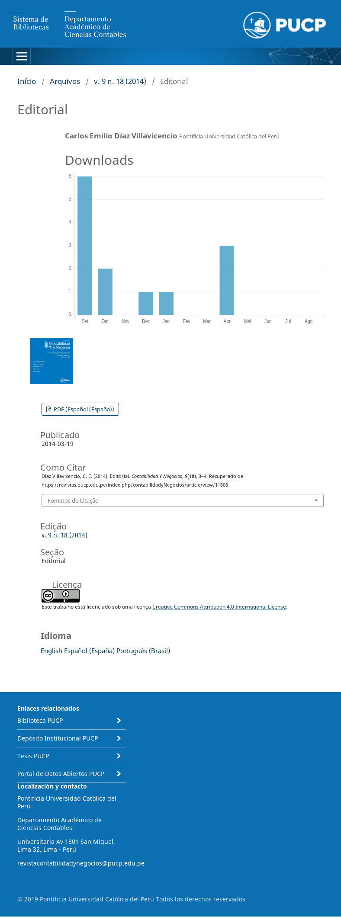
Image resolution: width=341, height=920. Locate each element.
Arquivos (65, 81)
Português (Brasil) (143, 650)
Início (26, 81)
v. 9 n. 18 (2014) (120, 81)
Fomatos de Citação (73, 500)
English (51, 650)
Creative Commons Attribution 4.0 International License (219, 606)
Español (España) (89, 650)
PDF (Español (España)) (83, 409)
